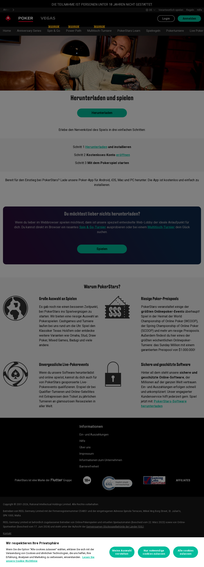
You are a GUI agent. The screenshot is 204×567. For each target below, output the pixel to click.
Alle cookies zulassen (186, 552)
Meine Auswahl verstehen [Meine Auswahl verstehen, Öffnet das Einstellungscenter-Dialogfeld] (122, 552)
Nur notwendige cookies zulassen (154, 552)
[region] (102, 552)
